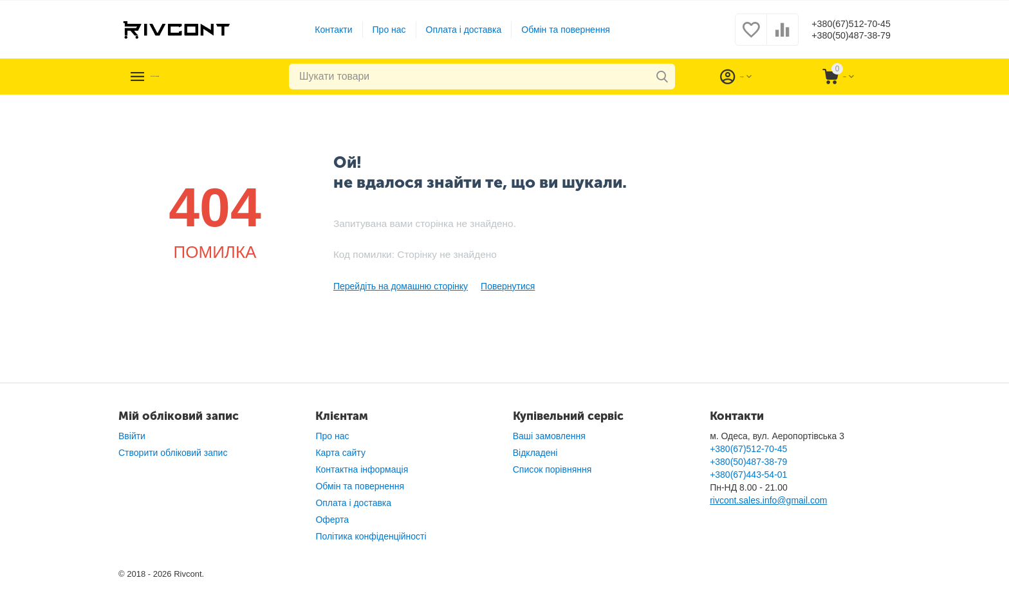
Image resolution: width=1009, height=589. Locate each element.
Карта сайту (340, 453)
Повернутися (508, 286)
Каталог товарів (197, 76)
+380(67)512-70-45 (841, 23)
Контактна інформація (361, 469)
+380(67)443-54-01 (748, 474)
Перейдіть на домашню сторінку (400, 286)
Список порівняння (552, 469)
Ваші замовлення (549, 436)
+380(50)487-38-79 (841, 36)
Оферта (332, 519)
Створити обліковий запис (172, 453)
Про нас (379, 29)
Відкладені (535, 453)
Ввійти (131, 436)
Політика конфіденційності (370, 536)
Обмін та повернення (555, 29)
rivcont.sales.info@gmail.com (768, 500)
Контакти (323, 29)
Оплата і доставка (454, 29)
